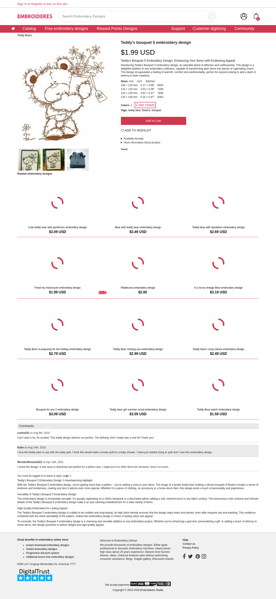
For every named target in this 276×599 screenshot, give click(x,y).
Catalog (29, 28)
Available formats (134, 138)
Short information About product (142, 142)
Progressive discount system (42, 553)
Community (244, 28)
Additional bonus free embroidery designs (50, 556)
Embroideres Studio (152, 590)
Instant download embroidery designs (47, 545)
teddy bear (134, 110)
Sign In (22, 4)
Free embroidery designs (66, 28)
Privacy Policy (191, 547)
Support (178, 28)
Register (36, 4)
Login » (67, 475)
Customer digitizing (209, 28)
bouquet (156, 110)
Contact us (189, 543)
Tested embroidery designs (41, 549)
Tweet (124, 149)
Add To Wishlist (136, 130)
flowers (146, 110)
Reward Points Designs (117, 28)
